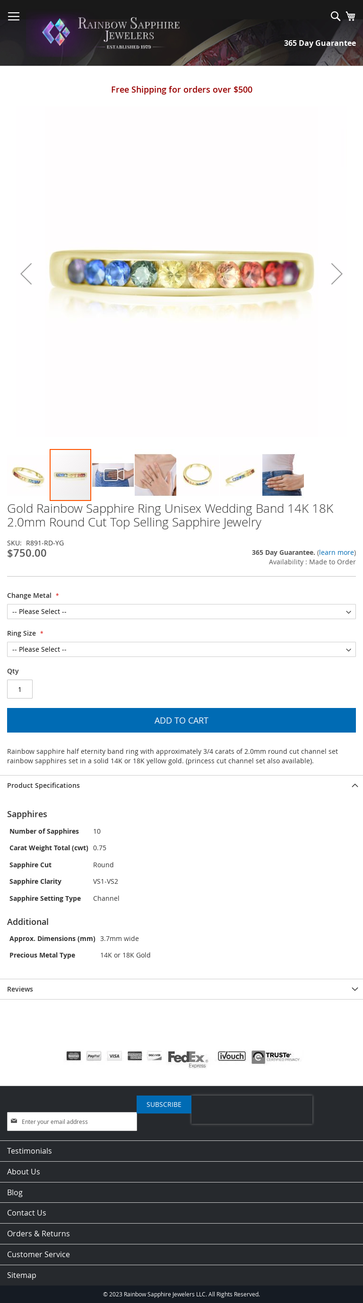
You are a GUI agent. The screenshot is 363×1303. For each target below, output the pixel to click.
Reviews (20, 988)
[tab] (181, 785)
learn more (336, 552)
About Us (23, 1171)
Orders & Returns (38, 1233)
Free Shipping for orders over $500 (181, 89)
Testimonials (29, 1151)
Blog (15, 1192)
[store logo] (113, 33)
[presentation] (251, 1110)
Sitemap (21, 1275)
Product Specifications (43, 785)
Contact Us (26, 1213)
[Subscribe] (164, 1104)
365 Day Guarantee (320, 43)
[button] (26, 273)
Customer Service (38, 1254)
